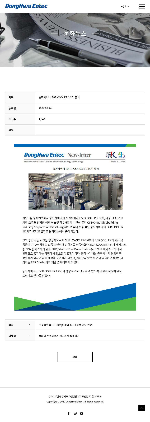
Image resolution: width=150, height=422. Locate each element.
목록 (75, 357)
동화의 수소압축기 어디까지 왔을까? (58, 336)
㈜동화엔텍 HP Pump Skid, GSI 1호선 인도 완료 (65, 325)
